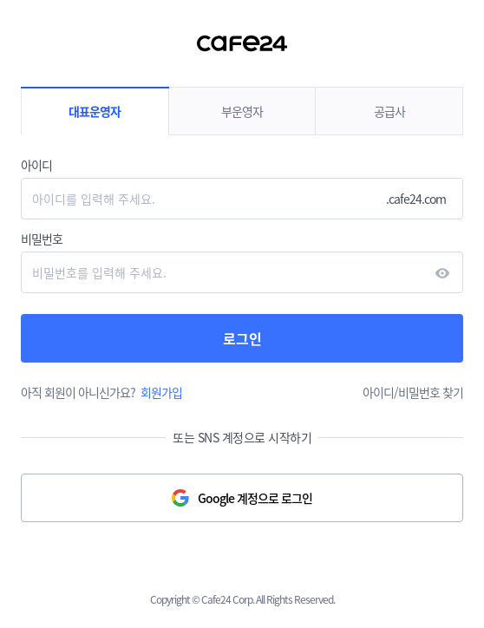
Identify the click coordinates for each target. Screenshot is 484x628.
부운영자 (242, 111)
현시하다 (442, 273)
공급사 (389, 111)
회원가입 (161, 392)
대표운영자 (95, 111)
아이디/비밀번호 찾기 (413, 392)
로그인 (242, 338)
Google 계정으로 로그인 (255, 498)
